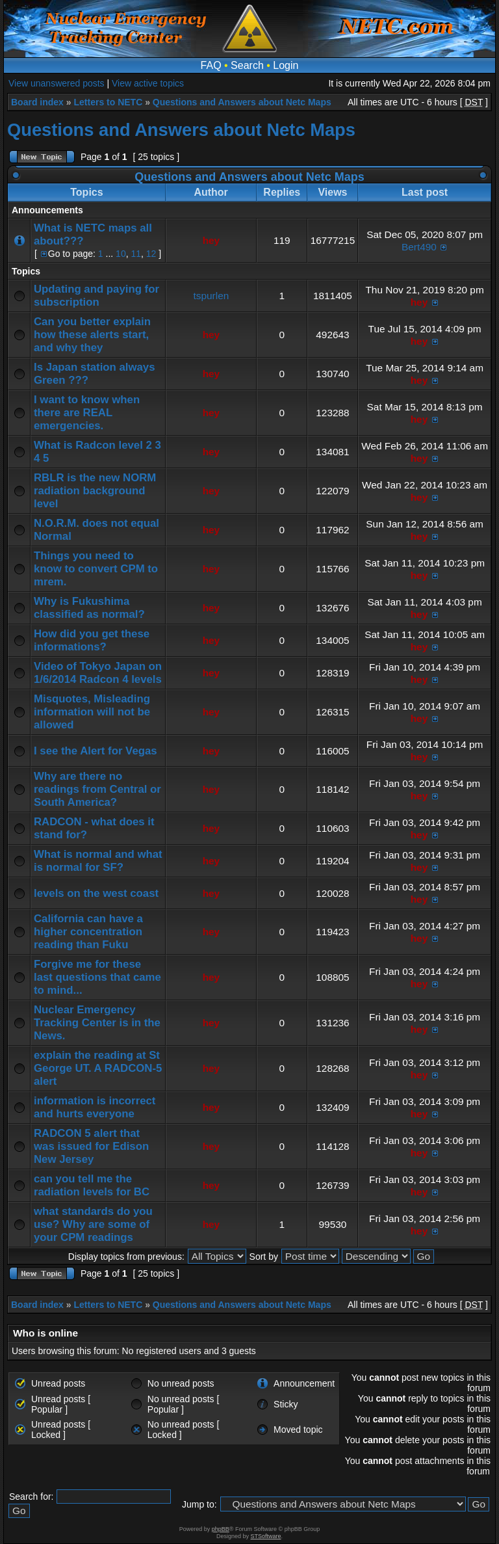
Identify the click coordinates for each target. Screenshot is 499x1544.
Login (285, 65)
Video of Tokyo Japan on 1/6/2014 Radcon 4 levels (98, 672)
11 (136, 253)
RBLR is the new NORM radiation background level (95, 491)
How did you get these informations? (91, 640)
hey (211, 240)
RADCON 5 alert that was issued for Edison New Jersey (91, 1146)
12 (151, 253)
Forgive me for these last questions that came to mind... (97, 977)
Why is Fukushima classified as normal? (89, 607)
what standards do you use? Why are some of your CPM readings (93, 1224)
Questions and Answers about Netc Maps (242, 102)
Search (247, 65)
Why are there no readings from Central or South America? (97, 789)
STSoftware (266, 1536)
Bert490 (419, 246)
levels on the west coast (96, 893)
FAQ (211, 65)
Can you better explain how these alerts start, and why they (92, 334)
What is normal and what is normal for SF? (98, 860)
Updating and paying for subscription (96, 295)
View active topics (148, 83)
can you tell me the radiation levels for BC (91, 1185)
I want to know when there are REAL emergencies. (87, 412)
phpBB (220, 1529)
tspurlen (211, 295)
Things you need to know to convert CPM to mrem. (96, 569)
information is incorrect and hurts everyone (94, 1107)
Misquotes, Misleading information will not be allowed (92, 712)
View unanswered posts (56, 83)
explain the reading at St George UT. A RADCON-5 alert (98, 1068)
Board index (37, 102)
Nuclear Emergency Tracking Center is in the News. (97, 1023)
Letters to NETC (107, 102)
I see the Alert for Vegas (95, 751)
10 (121, 253)
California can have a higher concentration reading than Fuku (88, 931)
